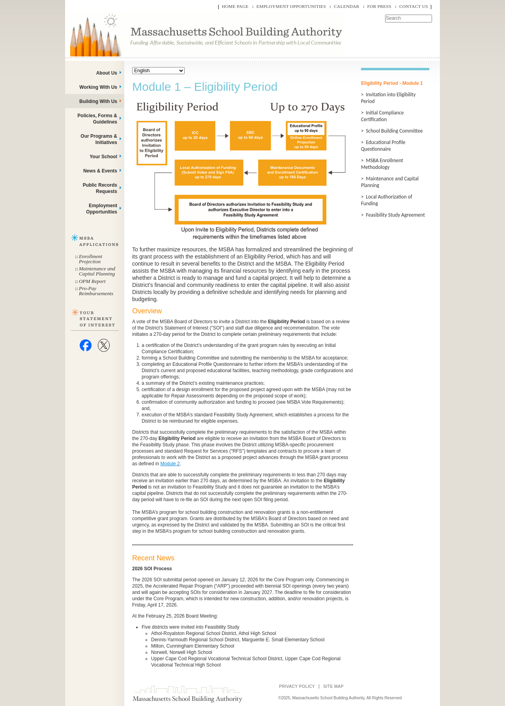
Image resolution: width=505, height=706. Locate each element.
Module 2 (170, 463)
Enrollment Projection (90, 259)
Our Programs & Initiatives (98, 139)
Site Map (333, 686)
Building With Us (98, 101)
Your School (103, 156)
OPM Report (92, 281)
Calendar (346, 6)
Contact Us (413, 6)
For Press (379, 6)
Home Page (235, 6)
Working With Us (98, 87)
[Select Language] (158, 70)
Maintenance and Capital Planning (97, 271)
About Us (106, 73)
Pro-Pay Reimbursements (96, 291)
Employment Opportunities (291, 6)
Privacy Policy (297, 686)
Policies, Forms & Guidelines (97, 119)
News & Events (100, 171)
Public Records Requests (100, 188)
